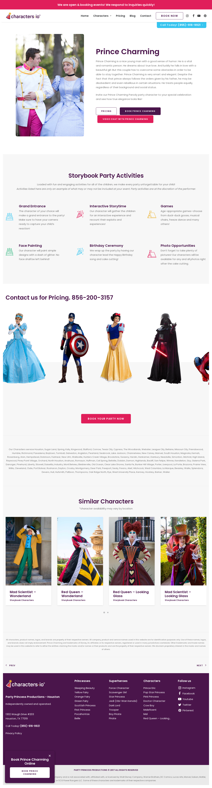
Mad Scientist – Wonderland (23, 594)
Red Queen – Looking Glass (131, 594)
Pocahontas (82, 714)
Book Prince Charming (140, 111)
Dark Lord (114, 705)
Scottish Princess (85, 705)
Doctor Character (154, 701)
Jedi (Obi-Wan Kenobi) (123, 701)
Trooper (114, 709)
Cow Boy (148, 705)
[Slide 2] (108, 612)
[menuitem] (85, 15)
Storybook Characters (22, 600)
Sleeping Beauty (85, 688)
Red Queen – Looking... (157, 718)
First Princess (82, 709)
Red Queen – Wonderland (72, 594)
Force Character (119, 688)
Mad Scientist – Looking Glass (178, 594)
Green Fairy (81, 701)
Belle (77, 718)
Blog (132, 16)
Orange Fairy (82, 696)
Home (85, 16)
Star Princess (117, 696)
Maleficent (150, 709)
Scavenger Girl (118, 692)
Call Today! (181, 25)
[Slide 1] (104, 612)
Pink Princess (151, 696)
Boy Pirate (115, 714)
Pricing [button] (106, 111)
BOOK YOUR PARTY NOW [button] (106, 418)
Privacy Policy (14, 733)
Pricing (120, 16)
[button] (28, 551)
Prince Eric (149, 688)
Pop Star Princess (154, 692)
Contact (145, 16)
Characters (102, 16)
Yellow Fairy (81, 692)
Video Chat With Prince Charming (125, 119)
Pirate (112, 718)
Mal (145, 714)
